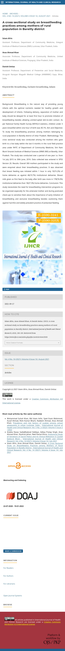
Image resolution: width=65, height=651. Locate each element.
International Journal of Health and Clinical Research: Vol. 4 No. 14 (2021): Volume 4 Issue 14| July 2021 (35, 440)
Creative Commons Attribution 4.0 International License (32, 623)
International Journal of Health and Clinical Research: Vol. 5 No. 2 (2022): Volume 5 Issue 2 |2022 (35, 427)
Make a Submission (13, 551)
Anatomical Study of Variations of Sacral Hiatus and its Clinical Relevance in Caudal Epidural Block (35, 436)
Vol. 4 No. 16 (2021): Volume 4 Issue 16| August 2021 (26, 16)
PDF (7, 289)
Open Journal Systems (12, 595)
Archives (14, 14)
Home (5, 14)
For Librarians (9, 584)
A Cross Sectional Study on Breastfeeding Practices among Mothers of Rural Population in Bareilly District (35, 445)
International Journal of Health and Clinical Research (33, 2)
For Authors (8, 576)
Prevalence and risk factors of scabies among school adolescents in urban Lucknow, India (35, 424)
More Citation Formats (14, 343)
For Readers (8, 568)
